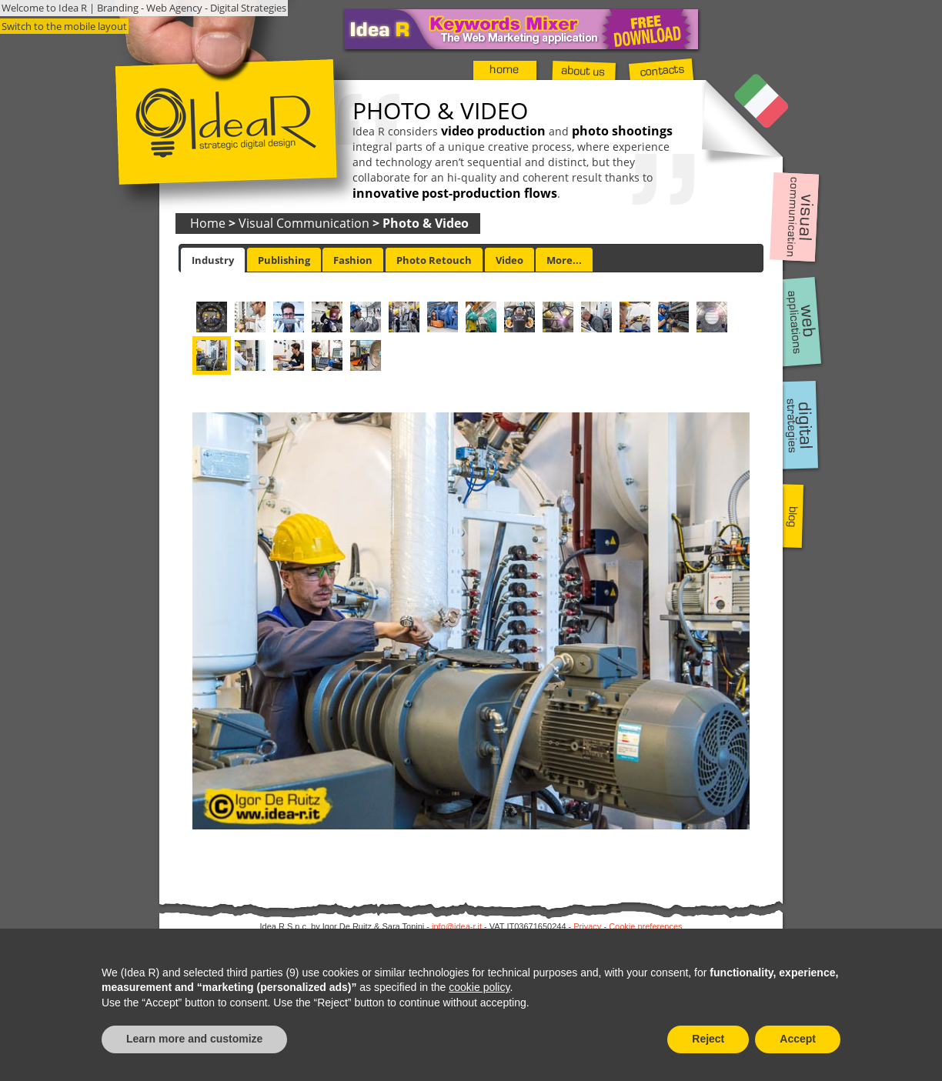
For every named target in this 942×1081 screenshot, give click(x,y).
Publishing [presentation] (284, 260)
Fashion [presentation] (352, 260)
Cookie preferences (645, 926)
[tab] (213, 260)
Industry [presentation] (213, 260)
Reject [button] (708, 1039)
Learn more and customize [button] (194, 1039)
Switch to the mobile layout (64, 26)
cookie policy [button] (479, 987)
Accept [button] (798, 1039)
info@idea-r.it (457, 926)
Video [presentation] (509, 260)
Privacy (587, 926)
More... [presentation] (564, 260)
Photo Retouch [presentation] (434, 260)
